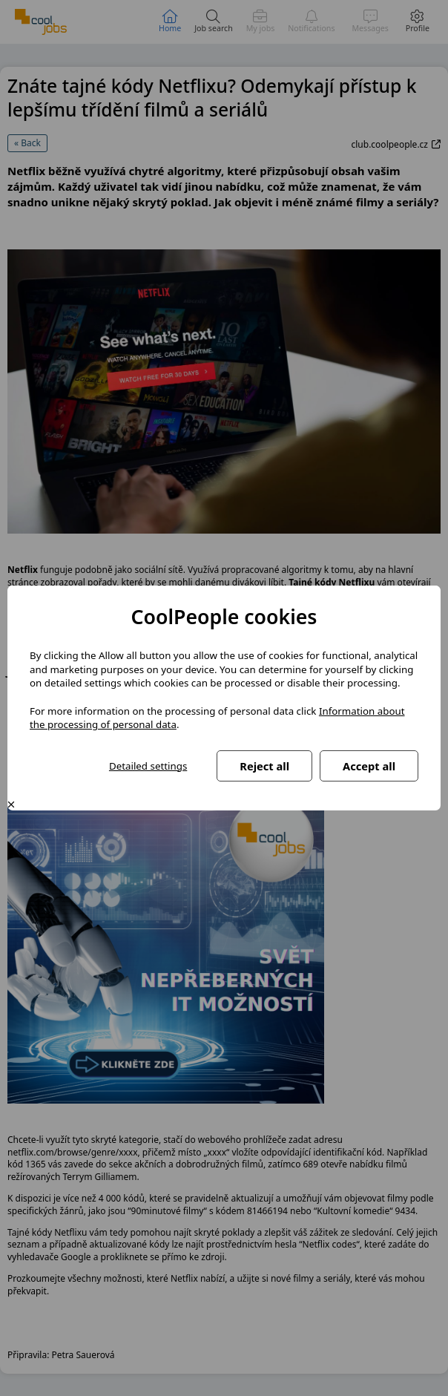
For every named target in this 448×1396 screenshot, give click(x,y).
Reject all (264, 765)
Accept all (369, 765)
